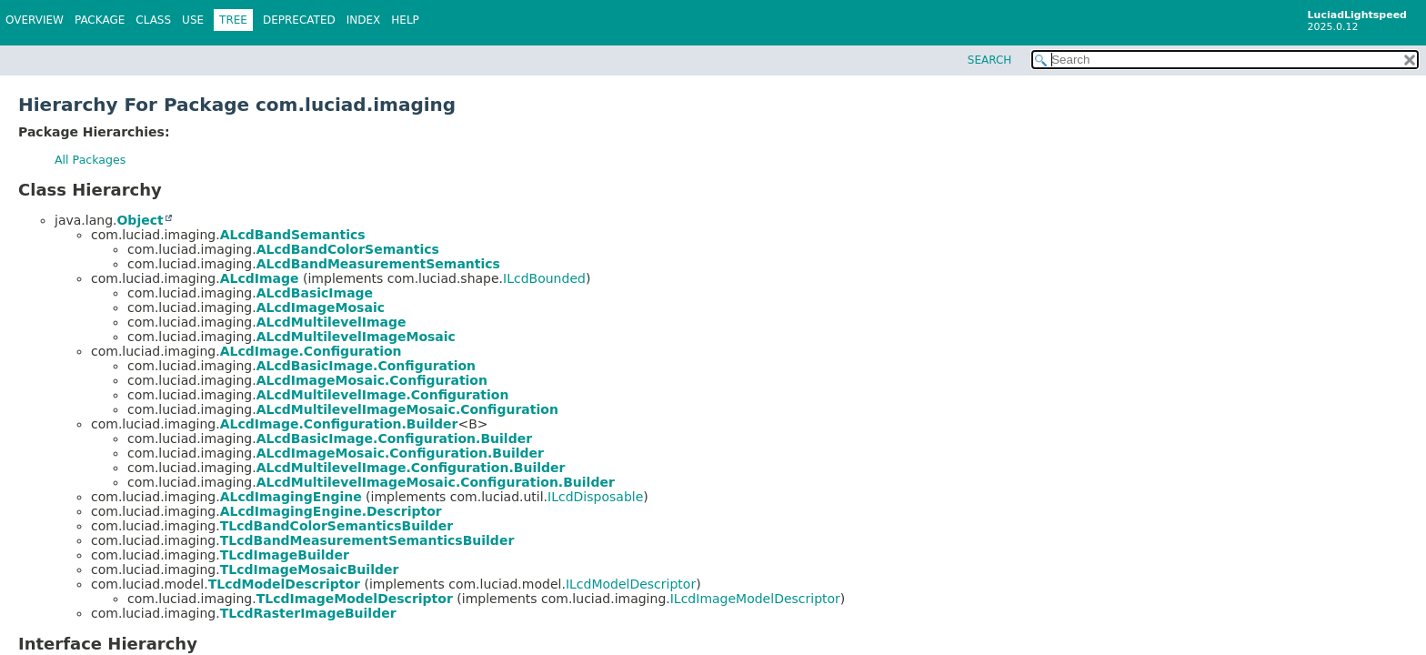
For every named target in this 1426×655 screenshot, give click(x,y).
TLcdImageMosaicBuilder (309, 569)
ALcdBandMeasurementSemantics (378, 264)
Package (100, 20)
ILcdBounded (544, 278)
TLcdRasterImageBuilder (308, 613)
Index (363, 20)
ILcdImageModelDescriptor (755, 598)
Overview (34, 20)
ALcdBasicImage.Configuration (366, 365)
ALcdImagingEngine (291, 496)
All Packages (90, 159)
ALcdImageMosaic (320, 307)
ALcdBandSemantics (293, 234)
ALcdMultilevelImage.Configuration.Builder (411, 467)
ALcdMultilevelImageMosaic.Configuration (407, 409)
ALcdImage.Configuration (311, 351)
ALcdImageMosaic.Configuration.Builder (400, 453)
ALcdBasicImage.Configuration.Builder (394, 438)
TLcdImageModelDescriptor (354, 598)
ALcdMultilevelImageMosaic (356, 336)
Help (405, 20)
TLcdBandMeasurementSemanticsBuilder (367, 540)
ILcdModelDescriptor (631, 584)
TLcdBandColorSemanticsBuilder (336, 526)
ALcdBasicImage (314, 293)
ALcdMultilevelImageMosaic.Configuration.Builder (435, 482)
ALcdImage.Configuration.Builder (339, 424)
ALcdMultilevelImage (331, 322)
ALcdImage (259, 278)
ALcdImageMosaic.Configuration (371, 380)
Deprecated (299, 20)
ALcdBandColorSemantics (347, 249)
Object (139, 220)
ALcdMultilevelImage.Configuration (382, 395)
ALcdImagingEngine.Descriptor (331, 511)
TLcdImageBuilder (284, 555)
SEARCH (990, 60)
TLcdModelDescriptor (284, 584)
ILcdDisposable (595, 496)
